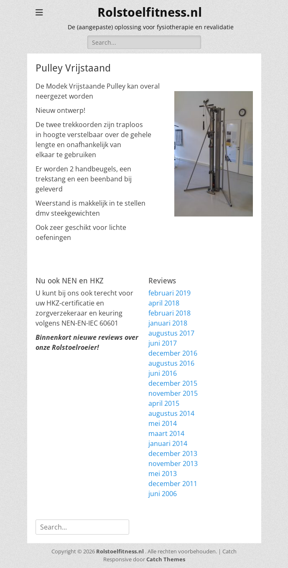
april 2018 (163, 303)
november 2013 (173, 463)
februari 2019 (169, 293)
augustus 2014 (171, 413)
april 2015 (163, 403)
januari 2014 (167, 443)
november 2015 (173, 393)
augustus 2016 (171, 363)
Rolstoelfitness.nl (149, 12)
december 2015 (172, 383)
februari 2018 (169, 313)
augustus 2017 (171, 333)
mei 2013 (162, 473)
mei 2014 (162, 423)
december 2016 (172, 353)
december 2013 (172, 453)
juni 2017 (162, 343)
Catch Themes (165, 559)
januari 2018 (167, 323)
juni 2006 (162, 493)
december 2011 (172, 483)
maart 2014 (166, 433)
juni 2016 (162, 373)
